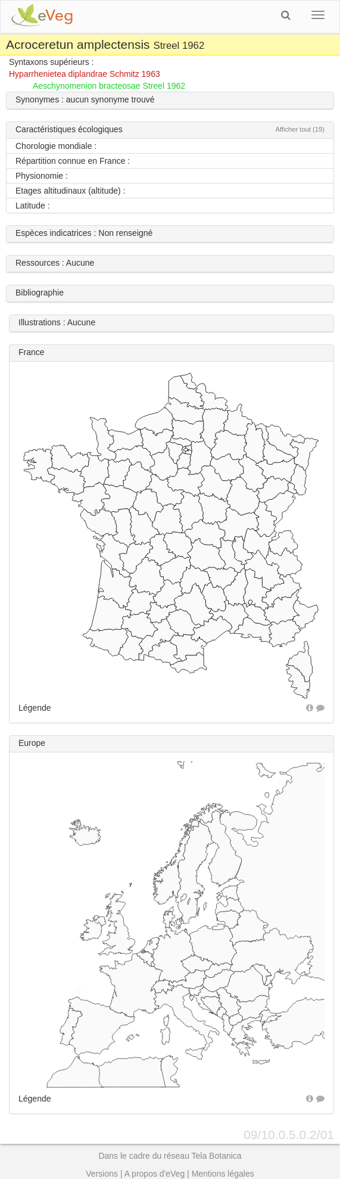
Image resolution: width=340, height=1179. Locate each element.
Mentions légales (223, 1173)
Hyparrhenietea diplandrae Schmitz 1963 (84, 74)
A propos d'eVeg (154, 1173)
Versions (102, 1173)
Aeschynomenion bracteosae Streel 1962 (109, 86)
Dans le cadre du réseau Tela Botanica (169, 1156)
